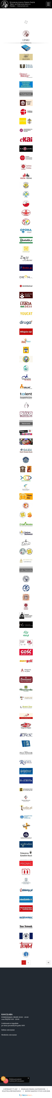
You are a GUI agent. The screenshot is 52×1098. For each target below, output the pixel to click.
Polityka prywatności (15, 1079)
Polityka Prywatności (11, 1091)
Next (48, 961)
